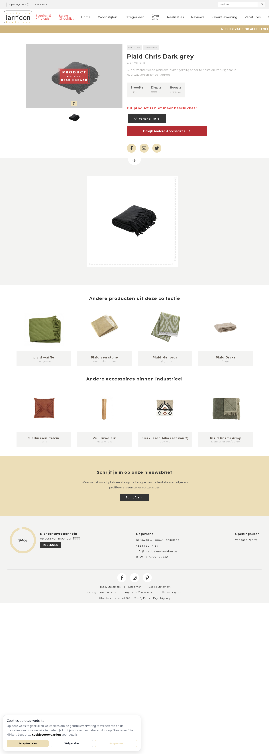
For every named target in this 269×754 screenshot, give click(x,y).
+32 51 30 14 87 (147, 545)
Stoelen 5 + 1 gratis (43, 17)
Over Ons (156, 17)
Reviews (197, 17)
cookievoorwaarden (46, 735)
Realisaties (175, 17)
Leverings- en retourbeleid (101, 592)
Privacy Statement (110, 587)
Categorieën (134, 17)
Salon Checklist (66, 17)
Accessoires (150, 47)
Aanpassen (116, 743)
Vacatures (253, 17)
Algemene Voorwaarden (139, 592)
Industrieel (134, 47)
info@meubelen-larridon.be (157, 551)
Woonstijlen (107, 17)
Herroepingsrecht (172, 592)
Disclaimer (134, 587)
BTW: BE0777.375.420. (152, 557)
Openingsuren (19, 4)
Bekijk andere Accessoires (166, 131)
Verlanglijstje (146, 118)
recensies (50, 545)
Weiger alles (71, 743)
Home (86, 17)
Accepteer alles (27, 743)
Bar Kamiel (41, 4)
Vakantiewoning (224, 17)
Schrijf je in (134, 497)
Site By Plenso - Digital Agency (152, 598)
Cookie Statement (159, 587)
